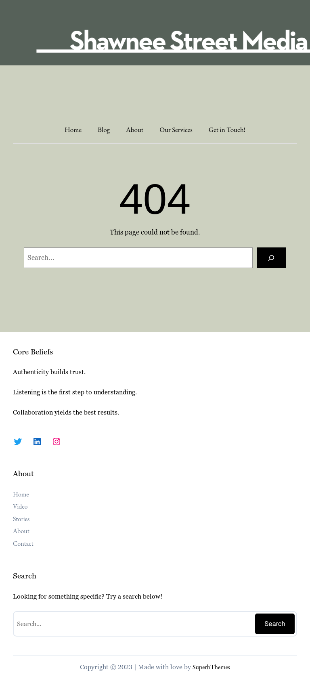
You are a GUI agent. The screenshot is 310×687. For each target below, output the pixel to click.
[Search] (271, 257)
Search (274, 624)
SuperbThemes (211, 667)
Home (73, 129)
